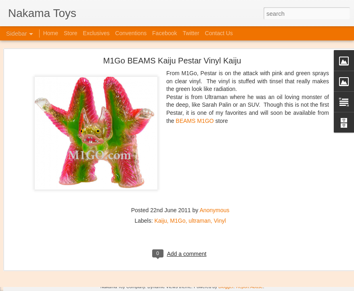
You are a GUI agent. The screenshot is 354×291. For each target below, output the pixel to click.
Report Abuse (249, 286)
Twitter (190, 33)
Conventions (131, 33)
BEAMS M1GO (195, 85)
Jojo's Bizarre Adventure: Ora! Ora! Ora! (62, 267)
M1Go (177, 185)
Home (50, 33)
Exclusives (96, 33)
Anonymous (214, 175)
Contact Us (219, 33)
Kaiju (160, 185)
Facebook (164, 33)
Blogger (225, 286)
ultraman (199, 185)
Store (70, 33)
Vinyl (220, 185)
